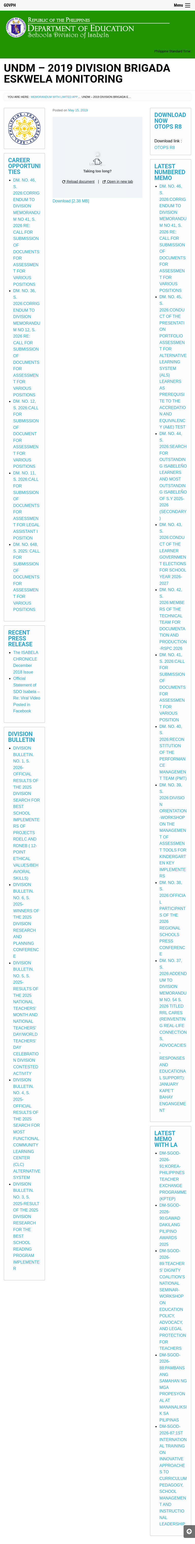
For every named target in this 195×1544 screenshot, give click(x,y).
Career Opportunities (24, 166)
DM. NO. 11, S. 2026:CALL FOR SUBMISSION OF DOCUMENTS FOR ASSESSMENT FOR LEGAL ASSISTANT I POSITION (26, 505)
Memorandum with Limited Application (60, 96)
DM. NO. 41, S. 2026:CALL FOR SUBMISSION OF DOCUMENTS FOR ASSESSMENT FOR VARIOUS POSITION (172, 687)
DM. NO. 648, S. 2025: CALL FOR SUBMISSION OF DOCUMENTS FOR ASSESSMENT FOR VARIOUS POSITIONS (26, 577)
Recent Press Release (20, 638)
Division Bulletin (21, 737)
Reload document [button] (78, 181)
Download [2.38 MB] (71, 201)
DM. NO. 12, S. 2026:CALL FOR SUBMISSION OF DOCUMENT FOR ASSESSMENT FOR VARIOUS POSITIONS (26, 434)
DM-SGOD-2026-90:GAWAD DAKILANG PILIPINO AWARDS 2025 (170, 1225)
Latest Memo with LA (165, 1139)
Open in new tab (118, 181)
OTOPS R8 (164, 147)
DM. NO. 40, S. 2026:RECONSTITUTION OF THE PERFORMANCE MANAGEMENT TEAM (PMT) (173, 752)
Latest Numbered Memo (169, 172)
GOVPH (10, 5)
